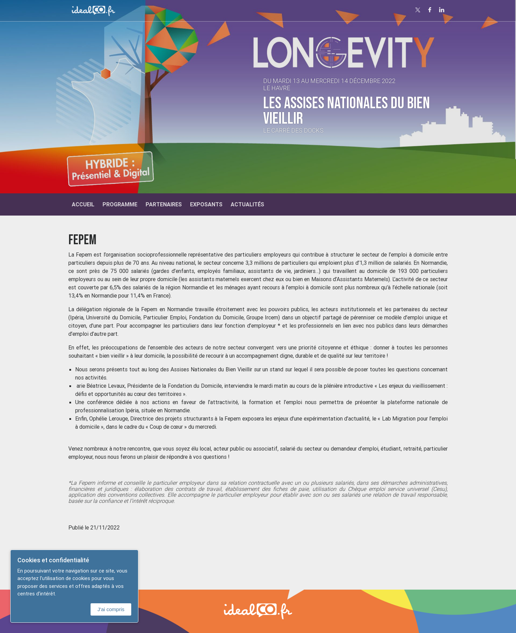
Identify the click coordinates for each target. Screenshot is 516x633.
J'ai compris (110, 609)
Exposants (206, 204)
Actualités (247, 204)
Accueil (83, 204)
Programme (120, 204)
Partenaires (164, 204)
